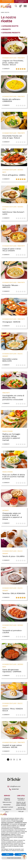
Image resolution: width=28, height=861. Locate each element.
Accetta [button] (20, 854)
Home (2, 12)
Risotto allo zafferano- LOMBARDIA (11, 100)
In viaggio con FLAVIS (9, 58)
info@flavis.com (14, 786)
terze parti (22, 825)
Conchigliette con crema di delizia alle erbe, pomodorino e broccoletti (13, 397)
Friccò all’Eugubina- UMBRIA (13, 175)
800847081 (14, 789)
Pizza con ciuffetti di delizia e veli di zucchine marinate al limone (13, 477)
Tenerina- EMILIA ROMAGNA (13, 593)
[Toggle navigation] (25, 6)
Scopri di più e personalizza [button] (14, 858)
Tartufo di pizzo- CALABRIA (13, 556)
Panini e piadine (7, 431)
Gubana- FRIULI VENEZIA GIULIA (12, 710)
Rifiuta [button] (7, 854)
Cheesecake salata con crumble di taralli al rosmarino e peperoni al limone (12, 516)
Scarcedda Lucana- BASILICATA (10, 360)
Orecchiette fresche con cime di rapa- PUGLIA (12, 137)
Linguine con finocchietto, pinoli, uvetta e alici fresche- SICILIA (12, 63)
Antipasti (5, 510)
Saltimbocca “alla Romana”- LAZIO (13, 213)
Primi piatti (21, 58)
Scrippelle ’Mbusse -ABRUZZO (10, 286)
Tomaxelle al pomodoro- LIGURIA (12, 631)
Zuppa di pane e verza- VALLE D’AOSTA (11, 250)
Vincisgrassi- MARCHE (11, 322)
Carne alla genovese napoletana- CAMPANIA (11, 671)
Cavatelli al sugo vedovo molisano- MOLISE (12, 746)
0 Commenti (5, 68)
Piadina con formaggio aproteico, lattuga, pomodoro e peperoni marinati (11, 437)
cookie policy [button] (23, 824)
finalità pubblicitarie (5, 834)
